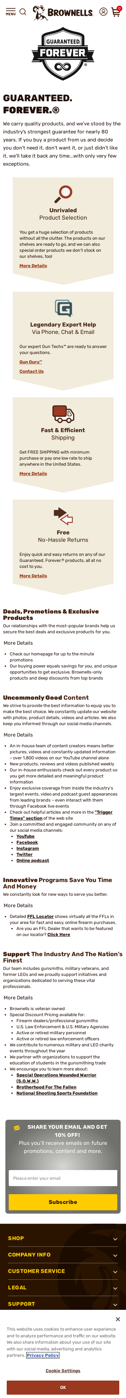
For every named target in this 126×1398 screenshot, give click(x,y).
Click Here (58, 934)
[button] (10, 11)
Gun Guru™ (30, 361)
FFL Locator (40, 916)
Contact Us (31, 371)
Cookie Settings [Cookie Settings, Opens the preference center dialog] (63, 1370)
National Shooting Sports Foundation (56, 1093)
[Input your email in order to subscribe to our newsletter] (63, 1178)
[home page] (63, 12)
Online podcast (32, 860)
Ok (63, 1387)
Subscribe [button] (63, 1202)
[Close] (118, 1319)
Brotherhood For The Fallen (46, 1087)
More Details (33, 265)
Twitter (24, 854)
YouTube (25, 836)
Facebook (27, 842)
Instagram (27, 848)
